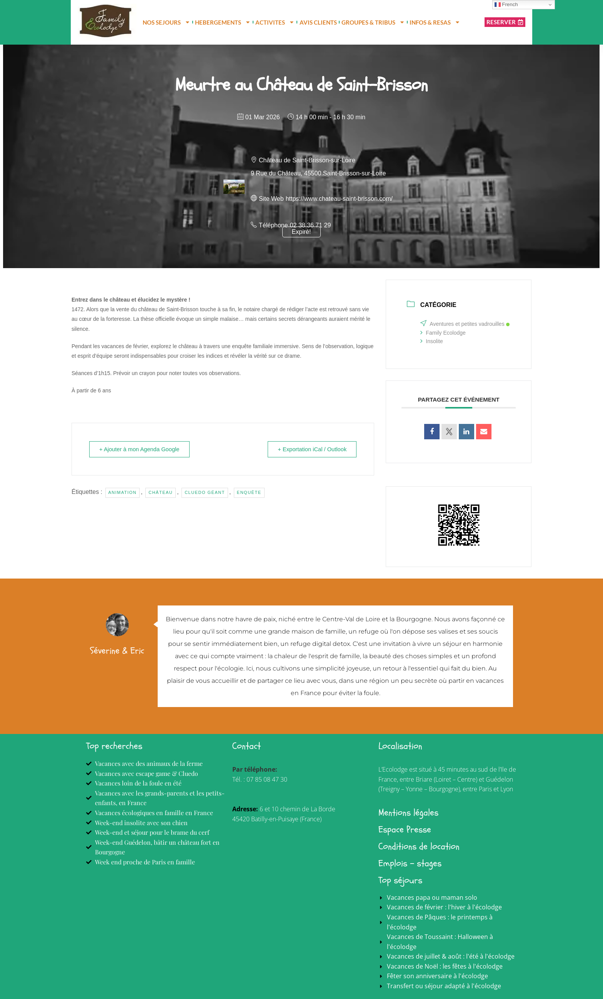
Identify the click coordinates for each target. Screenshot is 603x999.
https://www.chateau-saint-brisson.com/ (339, 198)
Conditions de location (419, 846)
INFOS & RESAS (435, 22)
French (506, 5)
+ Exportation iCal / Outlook (310, 449)
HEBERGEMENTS (223, 22)
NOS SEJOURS (166, 22)
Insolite (431, 341)
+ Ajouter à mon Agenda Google (141, 449)
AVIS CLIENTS (318, 22)
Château (160, 492)
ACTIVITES (275, 22)
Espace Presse (404, 829)
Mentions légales (408, 812)
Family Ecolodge (443, 333)
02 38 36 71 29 (310, 225)
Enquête (249, 492)
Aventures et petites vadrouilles (464, 324)
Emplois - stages (409, 863)
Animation (122, 492)
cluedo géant (205, 492)
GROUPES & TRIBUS (373, 22)
